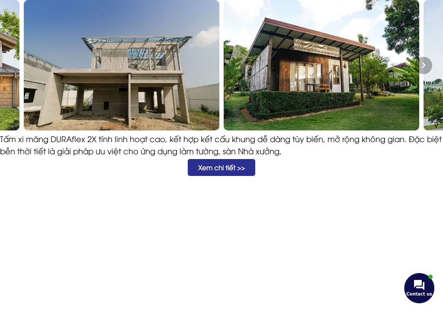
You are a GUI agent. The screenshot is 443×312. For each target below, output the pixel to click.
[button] (221, 167)
